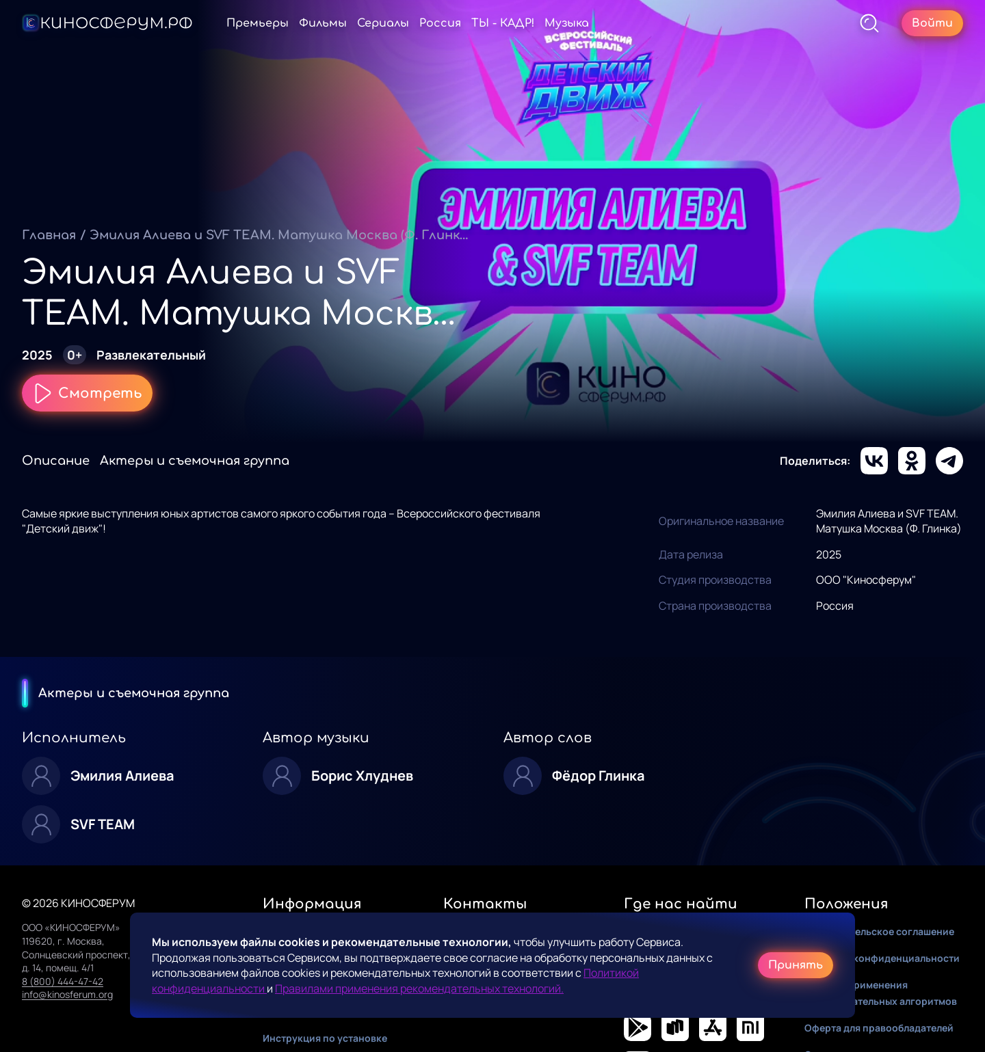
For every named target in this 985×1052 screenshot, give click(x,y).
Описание (56, 461)
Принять (795, 965)
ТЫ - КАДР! (545, 23)
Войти (932, 23)
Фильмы (366, 23)
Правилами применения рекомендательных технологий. (419, 988)
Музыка (610, 23)
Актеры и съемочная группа (194, 461)
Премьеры (301, 23)
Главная (49, 235)
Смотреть (87, 393)
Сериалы (426, 23)
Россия (483, 23)
